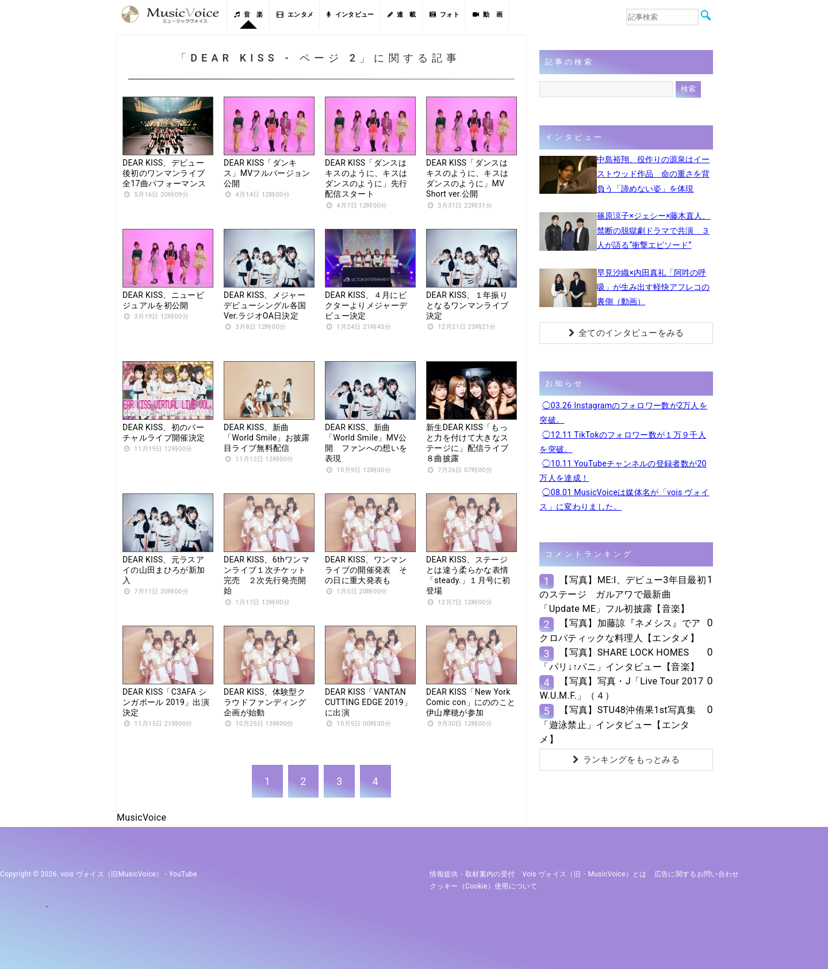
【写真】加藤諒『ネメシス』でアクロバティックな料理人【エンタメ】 (619, 630)
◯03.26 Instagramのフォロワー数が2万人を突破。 (623, 412)
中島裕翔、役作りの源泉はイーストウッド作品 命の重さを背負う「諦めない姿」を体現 (653, 174)
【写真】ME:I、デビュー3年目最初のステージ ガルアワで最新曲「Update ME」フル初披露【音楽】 (622, 594)
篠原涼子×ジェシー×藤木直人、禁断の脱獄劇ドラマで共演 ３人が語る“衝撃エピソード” (653, 230)
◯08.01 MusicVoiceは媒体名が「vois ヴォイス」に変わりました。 (624, 499)
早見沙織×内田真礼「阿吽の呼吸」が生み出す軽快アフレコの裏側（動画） (653, 287)
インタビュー (350, 14)
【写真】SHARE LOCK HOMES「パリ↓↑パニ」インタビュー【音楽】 (619, 659)
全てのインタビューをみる (626, 333)
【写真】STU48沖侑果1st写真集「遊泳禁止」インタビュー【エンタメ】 (617, 724)
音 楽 (248, 14)
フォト (444, 14)
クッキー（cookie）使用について (483, 886)
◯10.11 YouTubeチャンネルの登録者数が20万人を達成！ (622, 470)
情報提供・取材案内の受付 (472, 874)
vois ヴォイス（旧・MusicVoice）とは (584, 874)
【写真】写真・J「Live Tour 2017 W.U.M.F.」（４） (621, 688)
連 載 (402, 14)
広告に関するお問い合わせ (696, 874)
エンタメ (295, 14)
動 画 (488, 14)
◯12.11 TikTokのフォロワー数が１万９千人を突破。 (622, 442)
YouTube (183, 874)
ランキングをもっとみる (626, 759)
